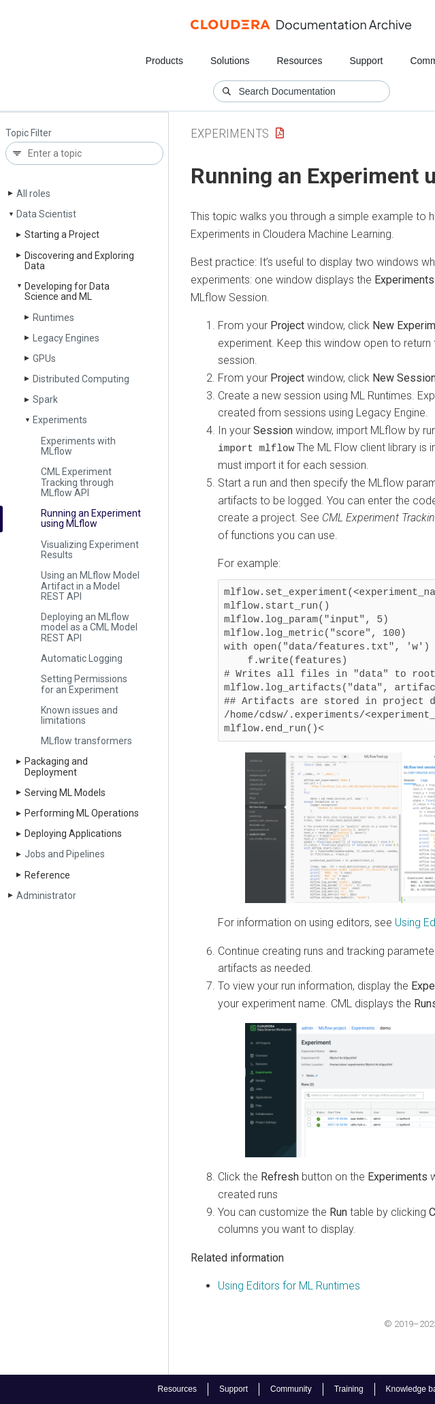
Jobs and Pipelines (65, 854)
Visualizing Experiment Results (90, 549)
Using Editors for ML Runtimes (289, 1285)
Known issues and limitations (79, 715)
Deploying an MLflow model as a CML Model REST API (89, 627)
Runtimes (53, 317)
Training (349, 1389)
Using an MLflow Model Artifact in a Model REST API (90, 586)
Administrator (46, 895)
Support (366, 60)
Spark (45, 399)
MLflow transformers (86, 740)
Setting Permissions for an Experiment (84, 684)
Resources (299, 60)
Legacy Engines (66, 338)
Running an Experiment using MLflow (91, 518)
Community (291, 1389)
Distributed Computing (81, 378)
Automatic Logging (82, 658)
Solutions (230, 60)
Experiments (60, 419)
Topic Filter (28, 133)
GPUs (44, 358)
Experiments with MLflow (78, 446)
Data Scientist (46, 214)
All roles (33, 193)
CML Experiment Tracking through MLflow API (77, 482)
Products (164, 60)
